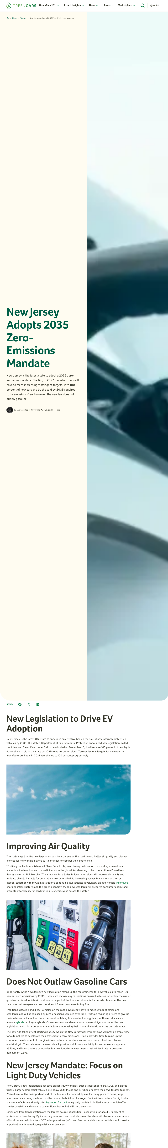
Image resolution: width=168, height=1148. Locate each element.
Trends (23, 18)
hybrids (20, 1022)
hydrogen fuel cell (56, 1102)
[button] (49, 5)
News (14, 18)
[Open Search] (142, 5)
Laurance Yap (22, 410)
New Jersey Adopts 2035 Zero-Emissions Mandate (52, 18)
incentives (122, 883)
